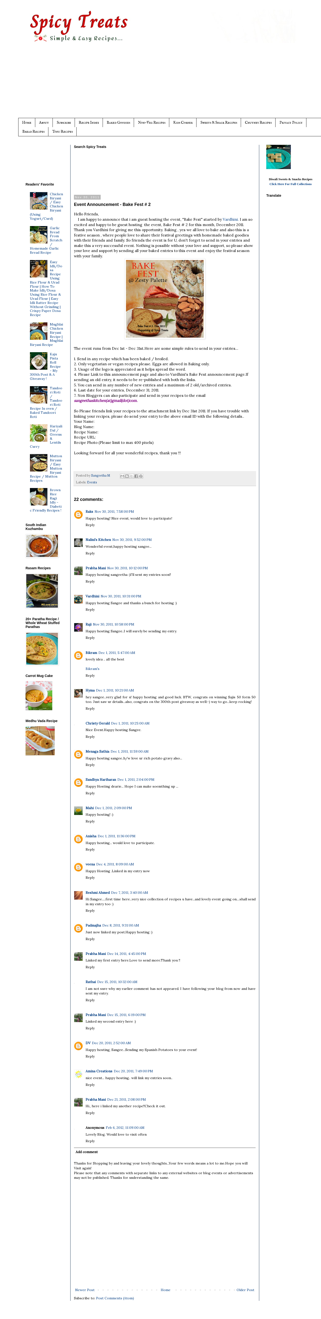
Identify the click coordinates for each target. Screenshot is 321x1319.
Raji (88, 624)
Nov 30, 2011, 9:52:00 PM (132, 539)
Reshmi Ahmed (98, 892)
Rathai (91, 982)
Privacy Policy (291, 122)
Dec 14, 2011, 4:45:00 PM (126, 954)
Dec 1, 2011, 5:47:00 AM (116, 653)
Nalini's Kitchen (98, 539)
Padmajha (93, 925)
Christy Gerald (98, 723)
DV (88, 1043)
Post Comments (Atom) (115, 1298)
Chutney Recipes (258, 122)
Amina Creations (99, 1071)
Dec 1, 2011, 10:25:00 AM (130, 723)
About (44, 122)
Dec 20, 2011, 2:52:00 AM (111, 1043)
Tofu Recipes (62, 131)
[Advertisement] (170, 84)
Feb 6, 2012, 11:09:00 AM (125, 1127)
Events (92, 482)
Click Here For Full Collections (290, 184)
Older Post (245, 1290)
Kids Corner (183, 122)
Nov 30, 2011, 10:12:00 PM (127, 568)
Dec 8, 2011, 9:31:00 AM (120, 925)
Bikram (91, 653)
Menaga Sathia (97, 751)
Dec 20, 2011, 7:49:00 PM (133, 1071)
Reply (90, 525)
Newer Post (85, 1290)
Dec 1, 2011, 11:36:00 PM (116, 836)
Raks (89, 511)
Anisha (91, 836)
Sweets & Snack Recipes (218, 122)
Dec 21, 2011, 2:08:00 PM (126, 1099)
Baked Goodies (118, 122)
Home (26, 122)
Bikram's (92, 669)
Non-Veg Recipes (151, 122)
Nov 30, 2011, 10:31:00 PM (121, 596)
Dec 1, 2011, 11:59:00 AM (130, 751)
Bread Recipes (33, 131)
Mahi (90, 808)
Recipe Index (89, 122)
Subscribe (64, 122)
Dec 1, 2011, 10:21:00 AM (115, 690)
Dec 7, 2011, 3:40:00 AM (129, 892)
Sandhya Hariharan (101, 779)
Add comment (87, 1152)
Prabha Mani (96, 568)
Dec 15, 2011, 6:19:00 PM (126, 1015)
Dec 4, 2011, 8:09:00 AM (115, 864)
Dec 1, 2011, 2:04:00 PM (135, 779)
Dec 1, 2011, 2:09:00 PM (113, 808)
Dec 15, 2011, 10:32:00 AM (117, 982)
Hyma (90, 690)
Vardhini (92, 596)
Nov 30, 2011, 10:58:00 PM (113, 624)
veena (90, 864)
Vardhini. (231, 219)
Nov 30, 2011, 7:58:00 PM (114, 511)
